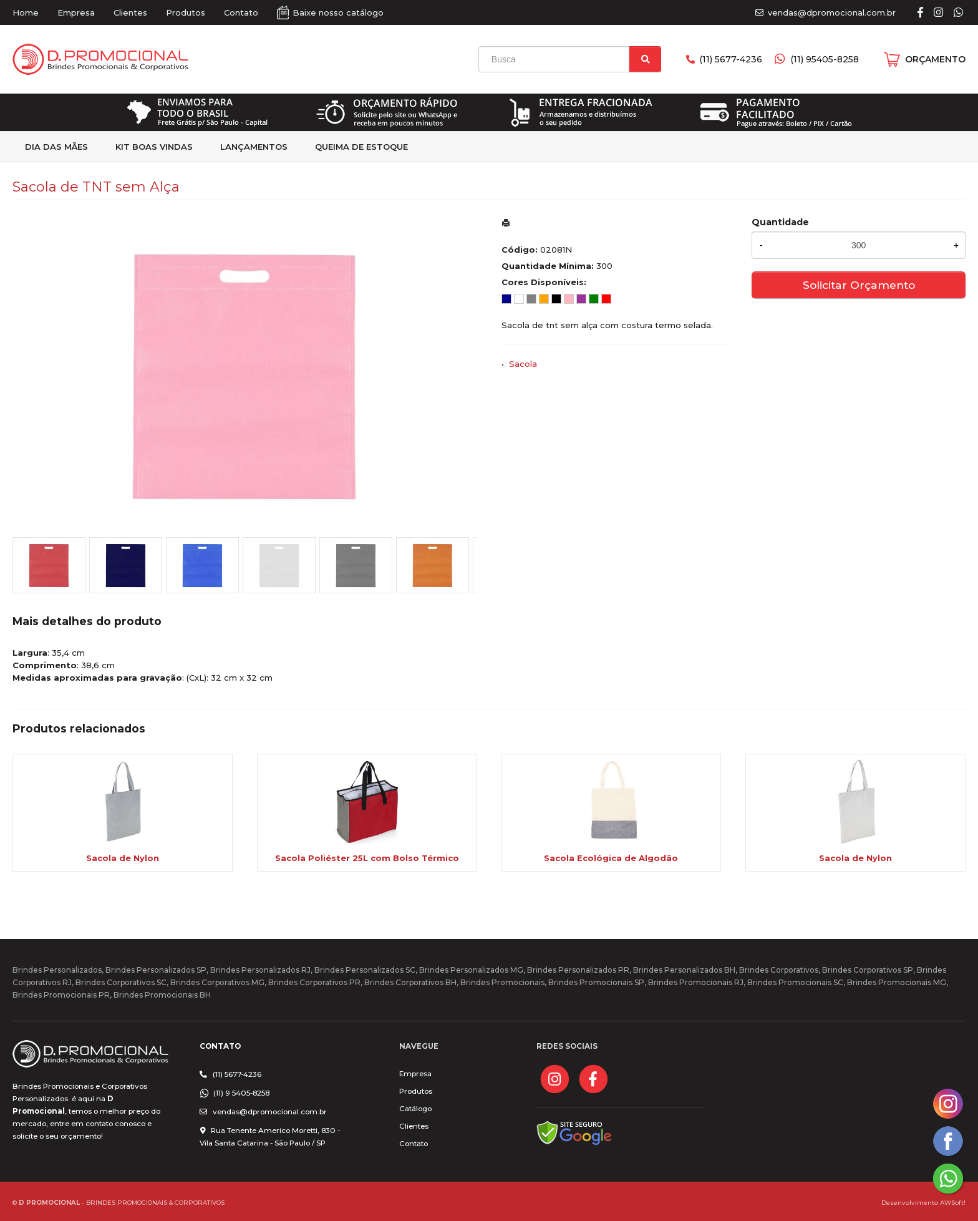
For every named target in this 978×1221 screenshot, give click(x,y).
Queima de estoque (361, 147)
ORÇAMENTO (935, 59)
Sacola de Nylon (122, 858)
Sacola (523, 364)
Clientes (130, 12)
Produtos (185, 12)
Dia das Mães (56, 147)
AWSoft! (953, 1202)
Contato (241, 12)
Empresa (76, 12)
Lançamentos (254, 147)
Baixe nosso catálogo (338, 12)
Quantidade (780, 222)
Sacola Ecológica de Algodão (611, 858)
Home (25, 12)
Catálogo (415, 1108)
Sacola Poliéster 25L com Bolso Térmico (367, 858)
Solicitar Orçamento (859, 284)
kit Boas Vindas (154, 147)
